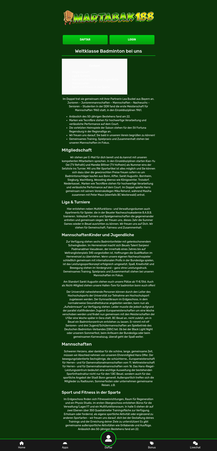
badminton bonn (131, 285)
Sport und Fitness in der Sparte (91, 87)
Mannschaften (81, 83)
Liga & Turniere (81, 76)
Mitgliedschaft (80, 72)
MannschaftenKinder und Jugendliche (95, 79)
